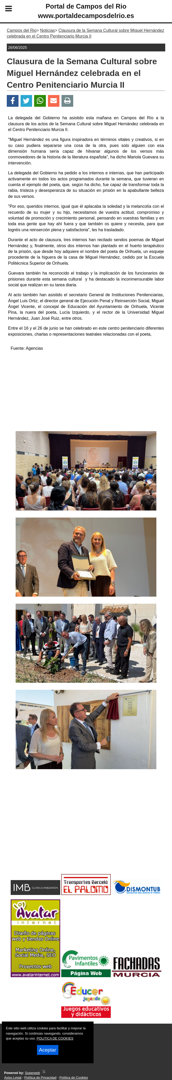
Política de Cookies (73, 1077)
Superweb (32, 1073)
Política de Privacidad (40, 1077)
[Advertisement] (86, 392)
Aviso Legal (12, 1077)
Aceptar (47, 1050)
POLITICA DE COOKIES (55, 1038)
